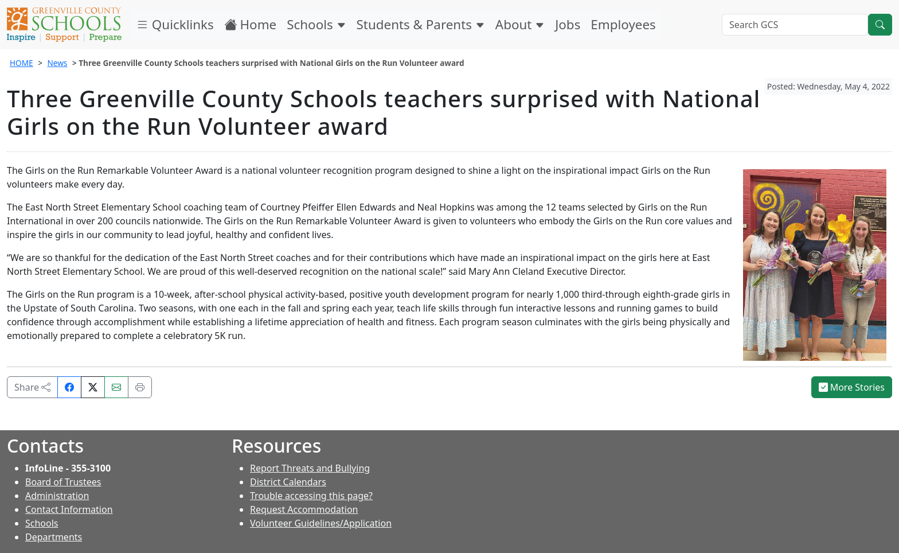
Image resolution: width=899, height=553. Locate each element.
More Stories (852, 387)
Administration (57, 495)
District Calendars (288, 482)
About (520, 24)
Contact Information (69, 509)
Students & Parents (421, 24)
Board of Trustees (63, 482)
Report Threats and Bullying (310, 468)
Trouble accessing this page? (311, 495)
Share (32, 387)
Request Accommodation (304, 509)
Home (250, 24)
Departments (53, 537)
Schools (316, 24)
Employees (623, 24)
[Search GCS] (795, 25)
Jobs (567, 24)
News (57, 62)
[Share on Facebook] (69, 387)
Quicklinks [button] (175, 24)
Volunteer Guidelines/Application (321, 523)
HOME (21, 62)
